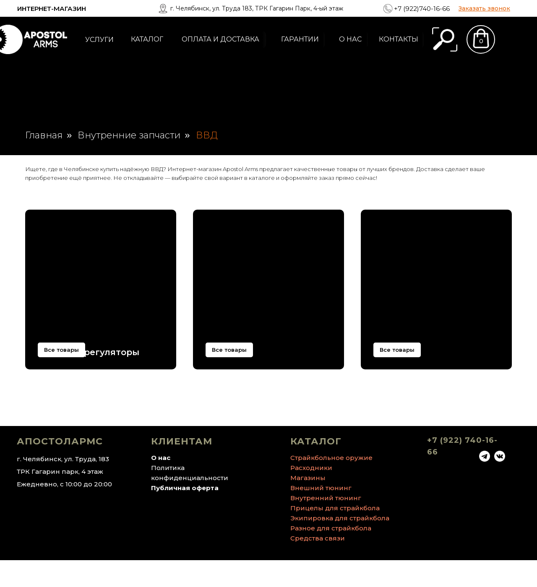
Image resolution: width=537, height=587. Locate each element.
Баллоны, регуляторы (88, 352)
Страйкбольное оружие (331, 484)
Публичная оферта (185, 515)
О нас (160, 484)
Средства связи (317, 565)
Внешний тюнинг (321, 515)
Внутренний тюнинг (325, 525)
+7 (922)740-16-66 (422, 9)
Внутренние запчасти (129, 135)
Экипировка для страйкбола (339, 545)
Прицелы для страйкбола (335, 535)
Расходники (311, 495)
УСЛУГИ (99, 40)
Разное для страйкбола (330, 555)
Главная (44, 135)
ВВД (207, 135)
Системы (226, 352)
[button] (484, 8)
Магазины (308, 505)
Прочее (390, 352)
